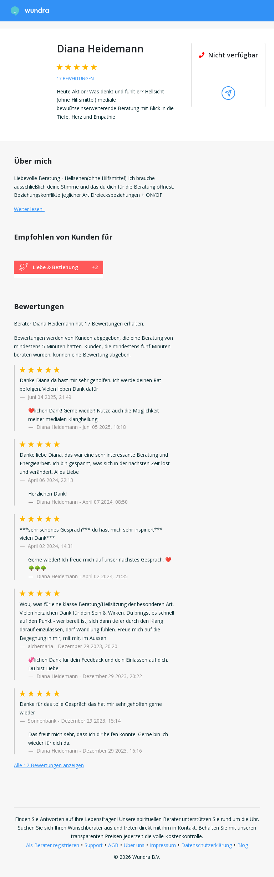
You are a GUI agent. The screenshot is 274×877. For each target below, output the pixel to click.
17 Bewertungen (75, 79)
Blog (242, 845)
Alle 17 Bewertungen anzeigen (49, 765)
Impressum (163, 845)
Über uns (134, 845)
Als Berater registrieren (52, 845)
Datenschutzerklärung (206, 845)
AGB (113, 845)
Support (94, 845)
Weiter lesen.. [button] (29, 209)
